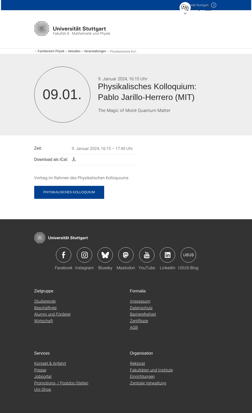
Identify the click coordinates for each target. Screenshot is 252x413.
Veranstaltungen (95, 51)
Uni (195, 5)
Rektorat (137, 363)
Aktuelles (74, 51)
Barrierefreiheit (143, 314)
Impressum (140, 301)
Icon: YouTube (146, 255)
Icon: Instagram (84, 255)
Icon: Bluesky (105, 255)
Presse (40, 369)
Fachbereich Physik (51, 51)
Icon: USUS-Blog (188, 255)
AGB (134, 327)
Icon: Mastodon (126, 255)
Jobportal (43, 376)
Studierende (45, 301)
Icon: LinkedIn (167, 255)
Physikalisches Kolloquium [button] (69, 192)
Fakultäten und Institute (151, 369)
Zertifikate (139, 320)
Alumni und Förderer (52, 314)
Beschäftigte (45, 307)
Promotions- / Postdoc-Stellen (61, 382)
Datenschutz (141, 307)
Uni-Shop (42, 389)
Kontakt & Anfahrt (50, 363)
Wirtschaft (43, 320)
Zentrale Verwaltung (148, 382)
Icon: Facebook (63, 255)
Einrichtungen (142, 376)
